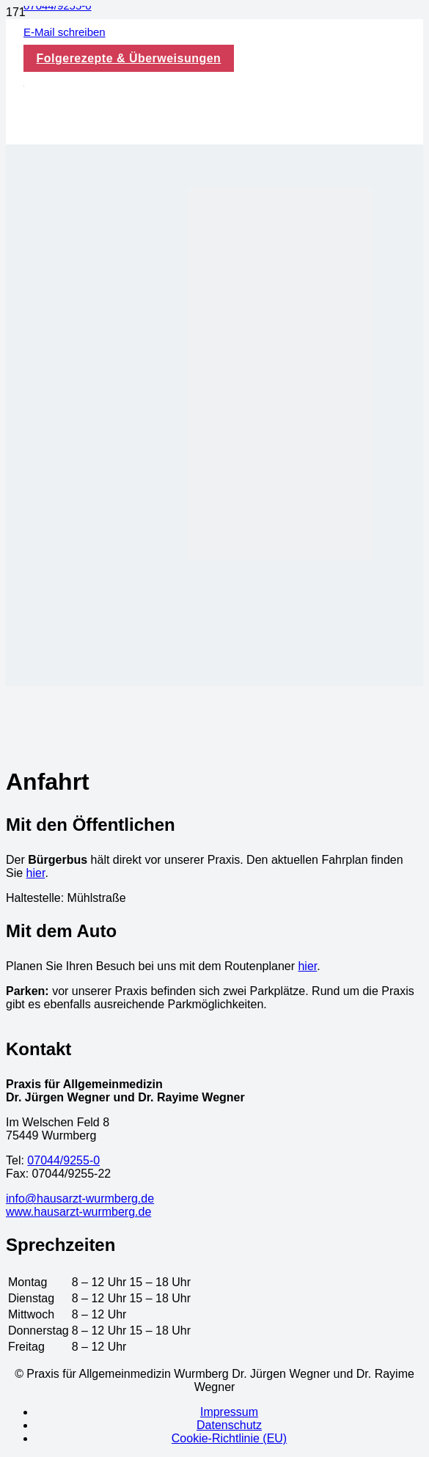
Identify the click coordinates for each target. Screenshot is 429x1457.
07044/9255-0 (63, 1160)
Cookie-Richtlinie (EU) (229, 1438)
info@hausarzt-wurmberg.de (80, 1198)
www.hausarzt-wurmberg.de (78, 1211)
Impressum (229, 1412)
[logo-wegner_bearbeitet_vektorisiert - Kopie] (23, 82)
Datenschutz (229, 1425)
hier (35, 873)
